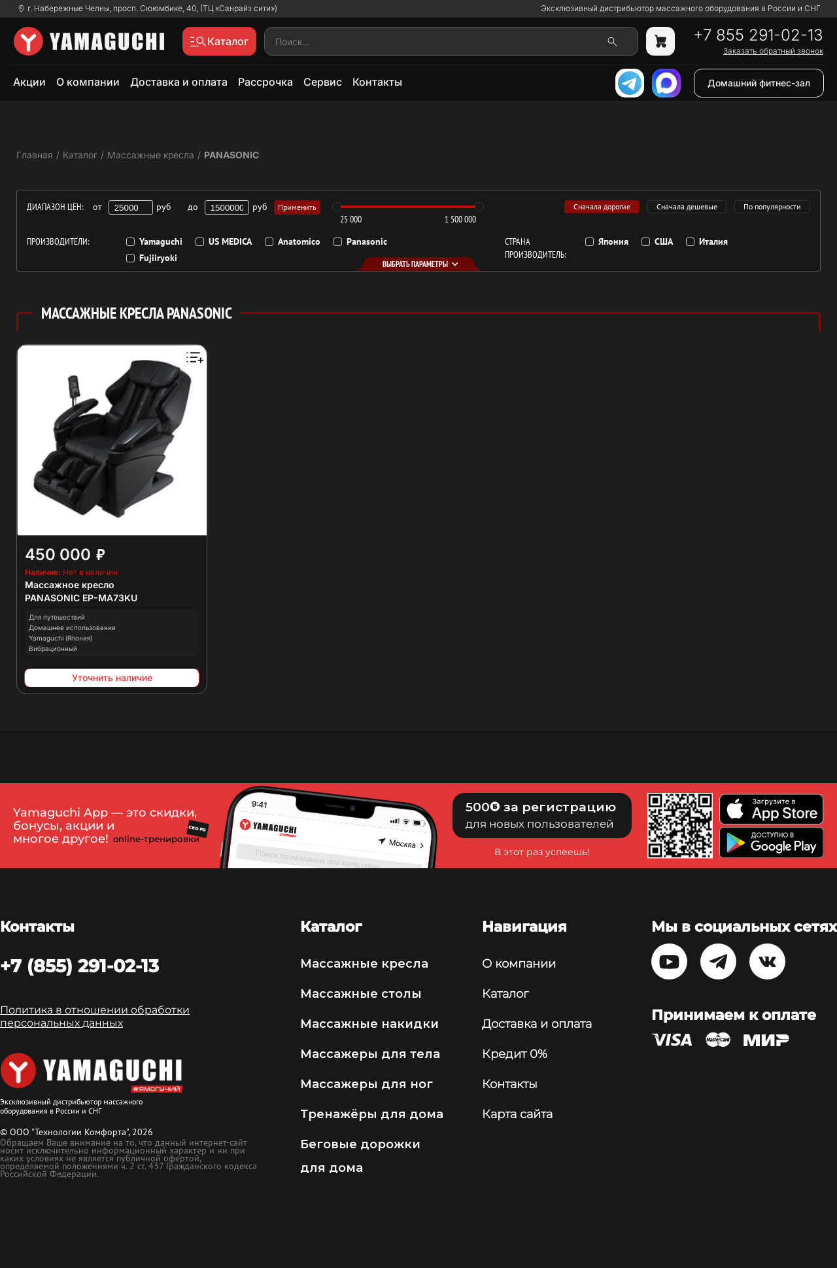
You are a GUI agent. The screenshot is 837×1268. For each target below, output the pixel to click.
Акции (29, 81)
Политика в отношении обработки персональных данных (95, 1016)
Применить (297, 207)
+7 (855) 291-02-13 (79, 966)
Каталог (505, 994)
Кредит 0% (514, 1054)
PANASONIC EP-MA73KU (81, 597)
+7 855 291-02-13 (758, 35)
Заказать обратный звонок (773, 51)
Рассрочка (265, 81)
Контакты (377, 81)
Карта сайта (517, 1114)
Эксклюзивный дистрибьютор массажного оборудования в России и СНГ (681, 8)
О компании (88, 81)
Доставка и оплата (179, 81)
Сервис (322, 81)
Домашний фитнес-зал (759, 82)
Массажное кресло (69, 584)
